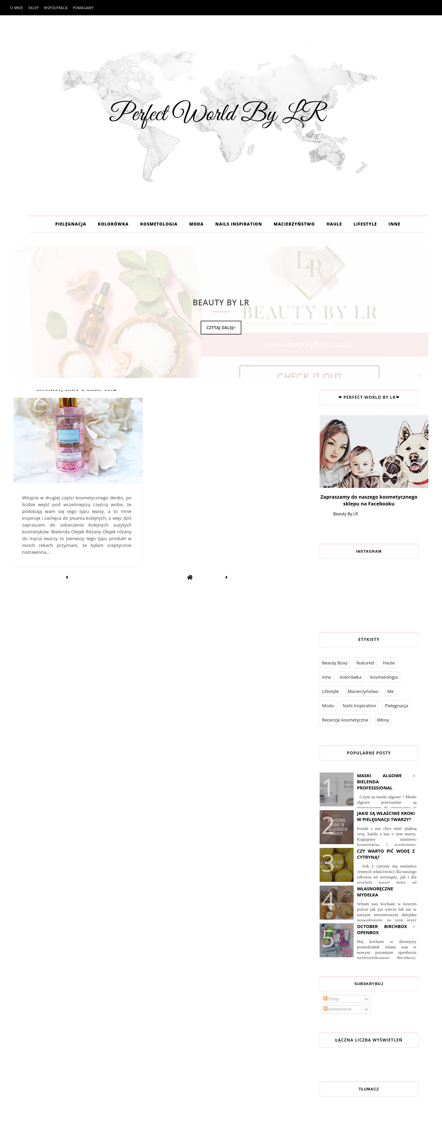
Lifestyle (330, 691)
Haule (389, 663)
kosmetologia (384, 677)
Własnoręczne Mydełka (375, 892)
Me (390, 691)
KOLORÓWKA (113, 224)
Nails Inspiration (359, 705)
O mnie (16, 7)
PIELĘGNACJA (70, 224)
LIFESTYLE (365, 224)
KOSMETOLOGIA (158, 224)
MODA (196, 224)
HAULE (334, 224)
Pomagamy (83, 7)
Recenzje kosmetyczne (345, 720)
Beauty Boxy (334, 663)
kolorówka (350, 677)
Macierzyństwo (363, 691)
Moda (328, 705)
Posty (331, 999)
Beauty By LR (345, 514)
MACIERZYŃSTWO (294, 224)
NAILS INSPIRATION (238, 224)
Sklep (33, 7)
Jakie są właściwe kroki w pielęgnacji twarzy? (386, 816)
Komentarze (337, 1009)
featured (365, 663)
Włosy (383, 720)
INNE (395, 224)
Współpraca (56, 7)
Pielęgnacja (396, 705)
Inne (326, 677)
